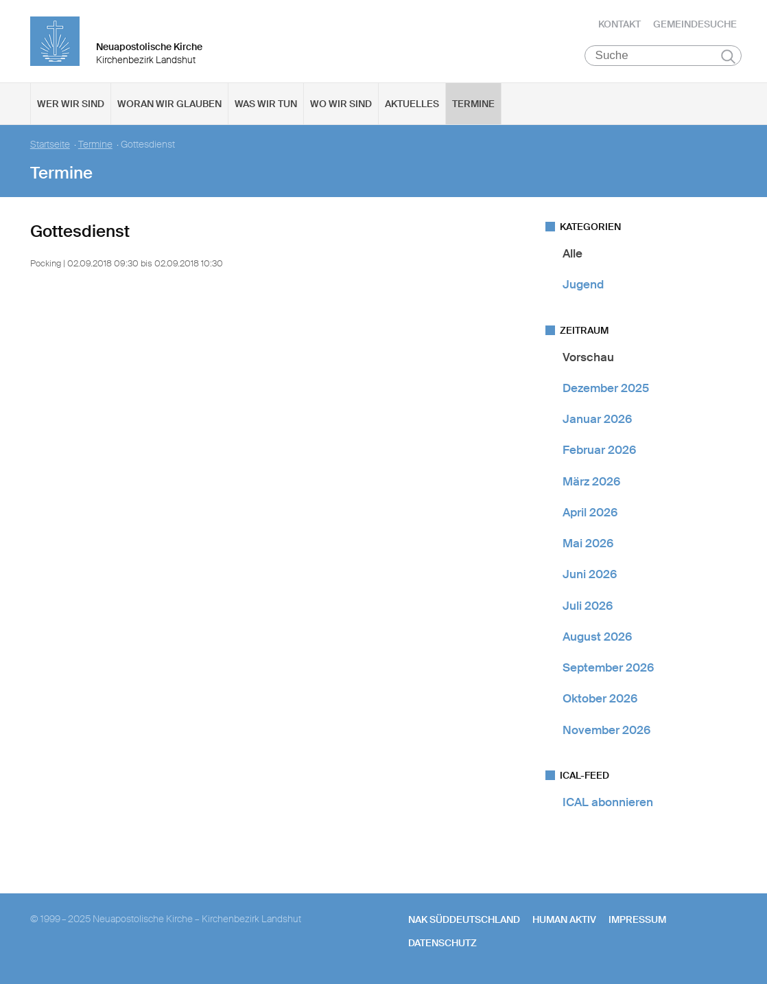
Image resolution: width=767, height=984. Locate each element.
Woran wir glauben (169, 104)
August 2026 (597, 636)
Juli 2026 (588, 605)
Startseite (50, 144)
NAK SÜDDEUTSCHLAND (464, 919)
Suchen (728, 56)
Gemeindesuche (695, 24)
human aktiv (564, 919)
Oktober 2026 (600, 698)
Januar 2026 (597, 418)
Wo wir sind (341, 104)
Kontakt (619, 24)
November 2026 (606, 729)
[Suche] (663, 55)
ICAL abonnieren (608, 802)
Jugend (583, 284)
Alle (572, 253)
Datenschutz (442, 943)
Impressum (637, 919)
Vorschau (588, 357)
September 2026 (608, 667)
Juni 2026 (590, 574)
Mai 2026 (588, 543)
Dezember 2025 (606, 388)
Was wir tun (266, 104)
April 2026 (590, 512)
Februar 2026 (599, 449)
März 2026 (591, 481)
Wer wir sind (70, 104)
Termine (473, 104)
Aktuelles (412, 104)
